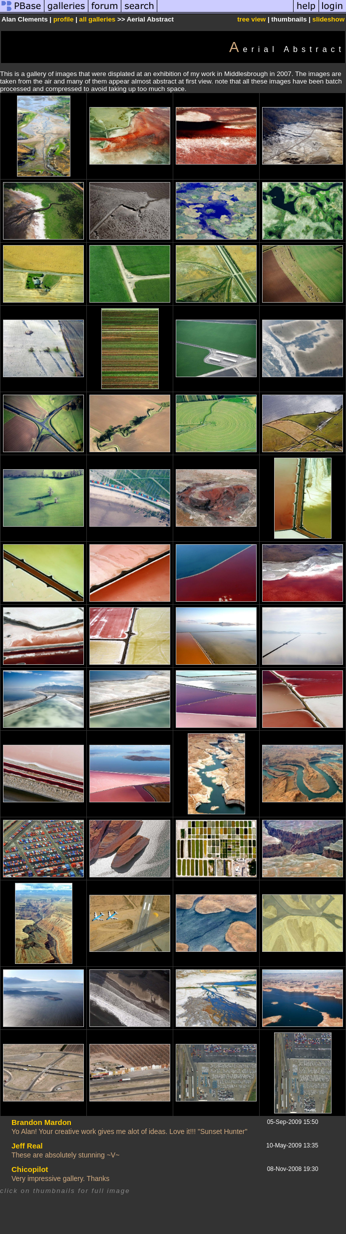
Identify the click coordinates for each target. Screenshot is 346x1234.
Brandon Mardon (41, 1122)
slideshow (329, 19)
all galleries (97, 19)
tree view (251, 19)
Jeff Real (27, 1145)
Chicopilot (29, 1169)
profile (63, 19)
